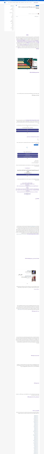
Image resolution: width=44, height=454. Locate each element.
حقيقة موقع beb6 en (35, 440)
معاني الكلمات (22, 2)
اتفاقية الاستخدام (34, 0)
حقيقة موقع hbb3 (36, 415)
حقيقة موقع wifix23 (36, 421)
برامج (8, 2)
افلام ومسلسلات (11, 9)
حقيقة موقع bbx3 (36, 424)
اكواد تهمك (14, 2)
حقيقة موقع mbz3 (36, 416)
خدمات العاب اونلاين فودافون (21, 309)
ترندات (30, 2)
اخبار (12, 7)
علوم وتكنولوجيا (11, 21)
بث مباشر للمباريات (11, 12)
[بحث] (4, 2)
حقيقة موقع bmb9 (36, 448)
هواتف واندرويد (37, 5)
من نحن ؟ (31, 0)
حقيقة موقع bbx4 (36, 438)
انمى (12, 11)
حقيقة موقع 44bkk (36, 422)
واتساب (25, 2)
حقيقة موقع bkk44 (36, 430)
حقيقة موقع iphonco (35, 431)
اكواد (12, 10)
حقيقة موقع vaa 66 (36, 447)
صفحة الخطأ (27, 0)
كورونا (12, 24)
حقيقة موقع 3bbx (36, 432)
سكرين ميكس (36, 2)
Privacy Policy (38, 0)
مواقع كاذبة (17, 2)
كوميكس (12, 25)
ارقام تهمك (12, 8)
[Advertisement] (33, 11)
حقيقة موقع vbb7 (36, 449)
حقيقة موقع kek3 (36, 423)
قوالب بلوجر (12, 23)
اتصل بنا (29, 0)
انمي (29, 2)
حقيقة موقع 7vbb (36, 446)
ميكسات (27, 2)
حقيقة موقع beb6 (36, 439)
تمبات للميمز (11, 2)
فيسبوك (19, 2)
